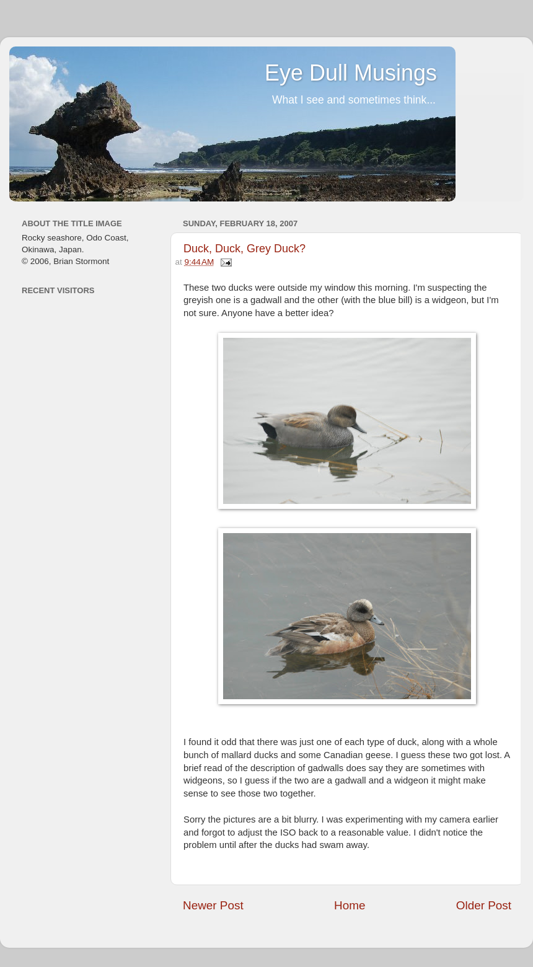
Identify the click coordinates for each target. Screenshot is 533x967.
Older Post (483, 905)
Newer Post (213, 905)
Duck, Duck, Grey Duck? (244, 248)
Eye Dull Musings (351, 73)
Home (349, 905)
